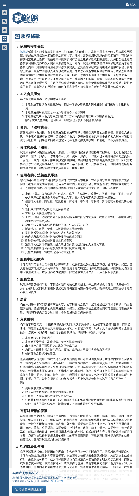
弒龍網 (24, 51)
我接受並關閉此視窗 (29, 489)
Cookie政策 (57, 481)
